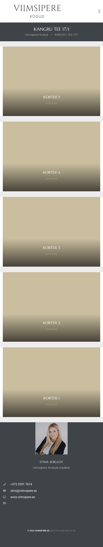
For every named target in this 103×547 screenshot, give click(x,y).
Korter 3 (51, 247)
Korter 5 (51, 97)
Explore (51, 103)
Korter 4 (51, 172)
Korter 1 (51, 398)
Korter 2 (51, 323)
